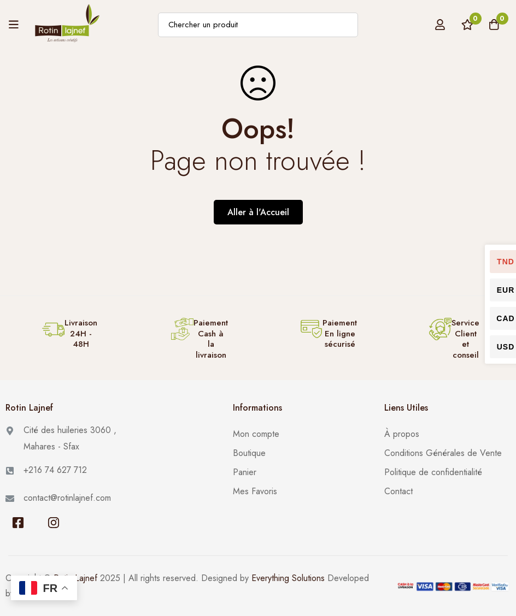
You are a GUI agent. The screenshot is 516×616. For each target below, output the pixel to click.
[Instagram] (53, 523)
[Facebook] (17, 523)
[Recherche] (345, 25)
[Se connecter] (439, 25)
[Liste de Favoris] (466, 25)
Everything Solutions (288, 578)
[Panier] (493, 25)
